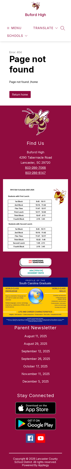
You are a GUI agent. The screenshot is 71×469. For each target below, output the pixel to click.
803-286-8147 (35, 173)
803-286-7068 (35, 168)
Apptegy (43, 465)
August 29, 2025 (35, 344)
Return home (20, 94)
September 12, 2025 (35, 351)
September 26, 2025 (35, 359)
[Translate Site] (45, 28)
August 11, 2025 (35, 336)
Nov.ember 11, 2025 (36, 374)
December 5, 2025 (35, 381)
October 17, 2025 (35, 366)
